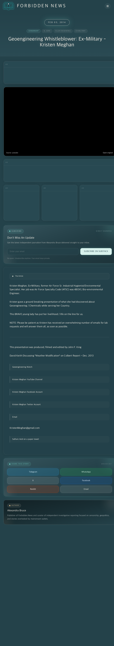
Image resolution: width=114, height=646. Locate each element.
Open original (108, 153)
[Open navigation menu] (107, 6)
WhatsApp (86, 472)
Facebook (86, 480)
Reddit (33, 489)
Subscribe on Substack (96, 251)
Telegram (33, 472)
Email (86, 489)
